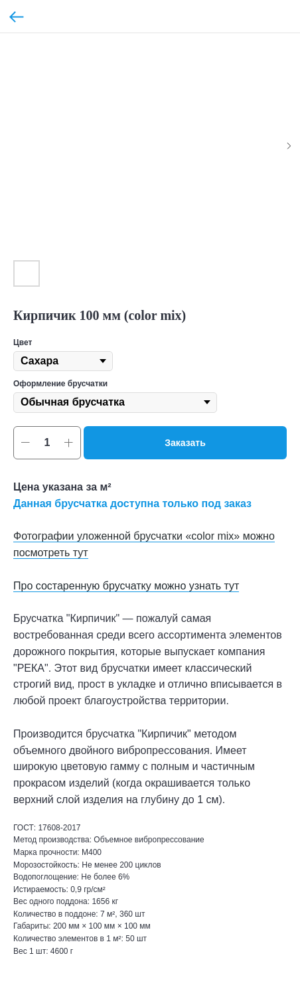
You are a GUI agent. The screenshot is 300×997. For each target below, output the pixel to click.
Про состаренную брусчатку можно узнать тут (126, 585)
